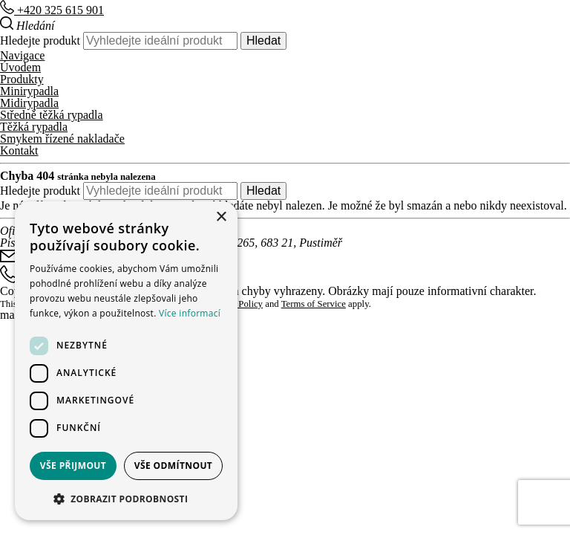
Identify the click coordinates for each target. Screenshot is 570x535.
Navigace (22, 55)
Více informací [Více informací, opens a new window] (189, 313)
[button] (126, 497)
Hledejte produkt (40, 40)
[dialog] (126, 360)
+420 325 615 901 (52, 10)
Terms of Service (313, 304)
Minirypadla (29, 91)
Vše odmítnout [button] (173, 465)
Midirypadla (29, 103)
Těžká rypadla (34, 126)
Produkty (22, 79)
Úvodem (20, 67)
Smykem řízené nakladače (62, 138)
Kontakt (19, 150)
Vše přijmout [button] (73, 465)
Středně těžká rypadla (51, 114)
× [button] (220, 217)
